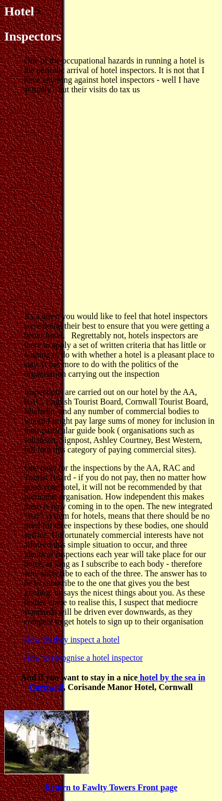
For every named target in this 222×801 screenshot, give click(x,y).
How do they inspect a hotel (72, 639)
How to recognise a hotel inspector (83, 657)
